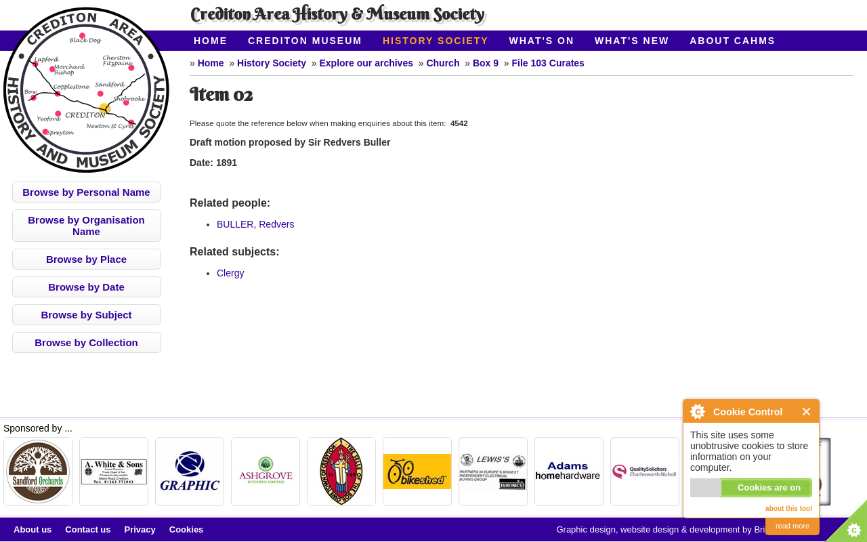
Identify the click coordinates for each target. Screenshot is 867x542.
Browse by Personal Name (86, 192)
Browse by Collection (86, 342)
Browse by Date (86, 287)
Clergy (230, 273)
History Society (436, 40)
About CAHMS (733, 40)
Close (807, 411)
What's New (632, 40)
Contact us (87, 529)
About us (32, 529)
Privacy (140, 529)
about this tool (788, 508)
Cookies (186, 529)
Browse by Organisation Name (86, 225)
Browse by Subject (86, 314)
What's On (542, 40)
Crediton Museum (305, 40)
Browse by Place (86, 259)
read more (792, 526)
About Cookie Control (697, 411)
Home (211, 40)
